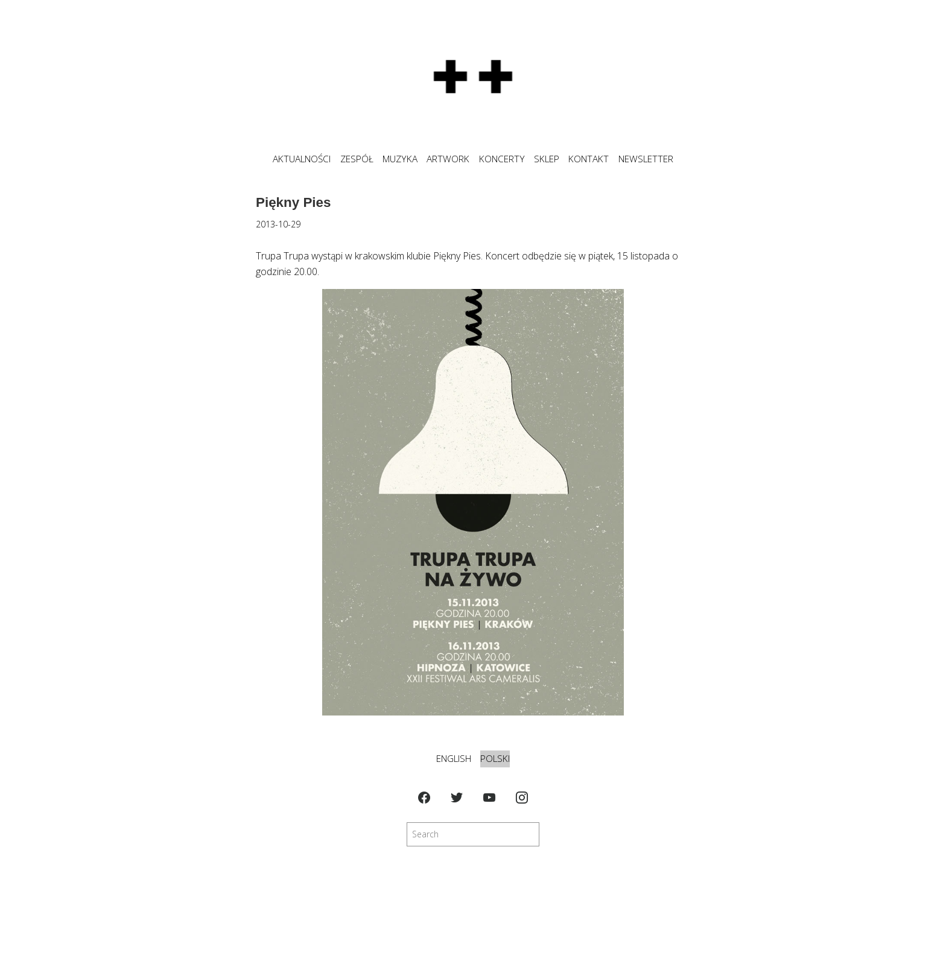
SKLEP (546, 159)
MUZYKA (400, 159)
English (453, 758)
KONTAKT (588, 159)
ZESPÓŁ (356, 159)
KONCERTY (502, 159)
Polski (495, 758)
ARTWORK (448, 159)
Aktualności (302, 159)
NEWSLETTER (645, 159)
